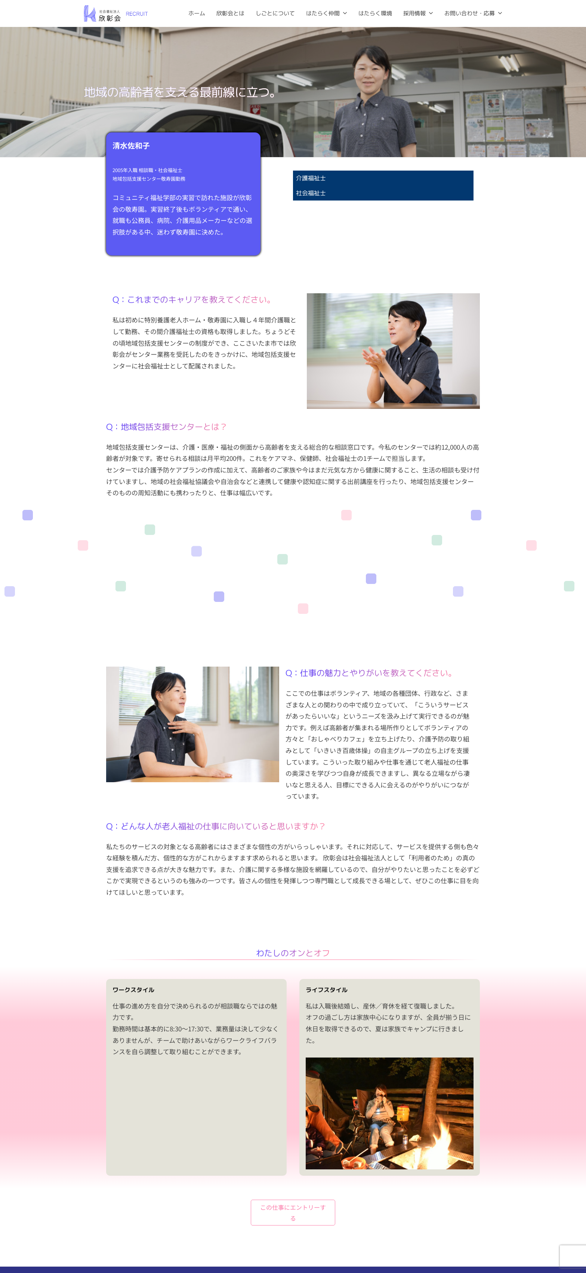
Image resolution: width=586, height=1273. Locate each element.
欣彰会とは (230, 13)
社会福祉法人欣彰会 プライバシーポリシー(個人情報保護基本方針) (423, 1230)
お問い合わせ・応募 (469, 13)
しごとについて (275, 13)
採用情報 (414, 13)
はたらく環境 (375, 13)
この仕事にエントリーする (293, 1161)
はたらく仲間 (323, 13)
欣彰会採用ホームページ (473, 1254)
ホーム (196, 13)
